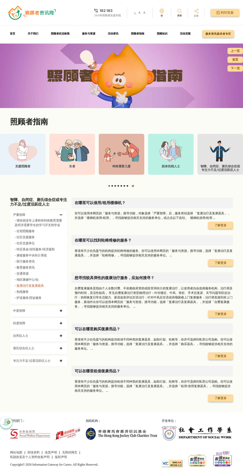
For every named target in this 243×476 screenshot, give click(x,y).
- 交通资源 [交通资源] (21, 273)
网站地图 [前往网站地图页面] (16, 452)
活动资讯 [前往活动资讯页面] (113, 33)
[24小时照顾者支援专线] (107, 10)
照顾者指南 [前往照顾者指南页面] (137, 33)
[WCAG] (172, 463)
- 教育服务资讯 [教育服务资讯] (25, 267)
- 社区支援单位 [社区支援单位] (25, 243)
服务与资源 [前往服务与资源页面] (88, 33)
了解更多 (221, 225)
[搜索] (179, 12)
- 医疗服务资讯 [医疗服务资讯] (25, 261)
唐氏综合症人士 (23, 348)
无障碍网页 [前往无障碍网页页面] (69, 452)
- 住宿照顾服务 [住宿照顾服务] (25, 231)
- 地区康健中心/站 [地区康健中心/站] (27, 279)
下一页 (235, 68)
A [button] (135, 13)
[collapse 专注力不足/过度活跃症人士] (61, 361)
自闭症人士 (20, 335)
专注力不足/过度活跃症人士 (31, 360)
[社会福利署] (30, 433)
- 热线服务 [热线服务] (21, 291)
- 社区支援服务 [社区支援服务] (25, 237)
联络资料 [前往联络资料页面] (34, 452)
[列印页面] (225, 12)
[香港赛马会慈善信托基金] (121, 433)
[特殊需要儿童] (121, 154)
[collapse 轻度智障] (61, 323)
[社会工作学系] (197, 433)
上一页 (235, 50)
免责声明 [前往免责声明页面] (51, 452)
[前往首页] (32, 12)
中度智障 (19, 310)
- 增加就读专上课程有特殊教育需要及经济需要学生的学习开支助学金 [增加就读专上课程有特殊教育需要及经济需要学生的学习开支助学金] (38, 223)
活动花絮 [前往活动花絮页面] (185, 33)
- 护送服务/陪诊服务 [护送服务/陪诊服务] (28, 297)
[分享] (196, 13)
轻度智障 (19, 323)
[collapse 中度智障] (61, 310)
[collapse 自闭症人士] (61, 336)
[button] (109, 186)
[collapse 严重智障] (61, 215)
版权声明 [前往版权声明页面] (61, 457)
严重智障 (19, 214)
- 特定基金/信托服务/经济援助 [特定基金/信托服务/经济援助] (34, 249)
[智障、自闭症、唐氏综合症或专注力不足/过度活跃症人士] (220, 154)
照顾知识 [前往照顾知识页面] (162, 33)
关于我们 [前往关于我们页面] (33, 33)
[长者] (72, 154)
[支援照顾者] (23, 154)
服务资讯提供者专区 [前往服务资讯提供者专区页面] (218, 33)
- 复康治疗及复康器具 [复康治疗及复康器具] (29, 285)
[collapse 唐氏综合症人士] (61, 348)
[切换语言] (162, 13)
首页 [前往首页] (12, 33)
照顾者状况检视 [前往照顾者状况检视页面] (60, 33)
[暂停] (133, 186)
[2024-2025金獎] (197, 460)
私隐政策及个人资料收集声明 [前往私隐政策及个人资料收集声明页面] (30, 457)
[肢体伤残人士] (171, 154)
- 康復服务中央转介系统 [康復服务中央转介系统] (31, 255)
